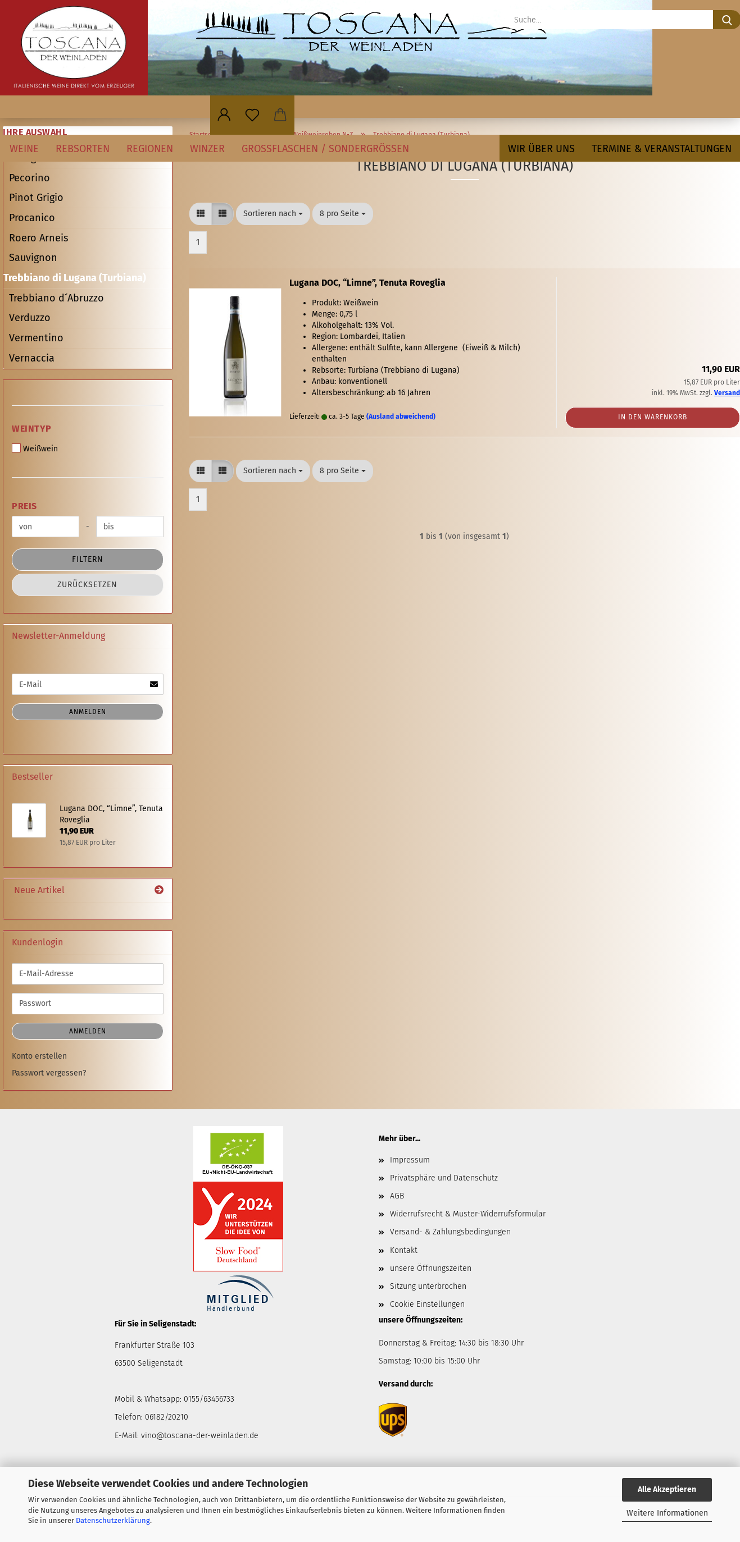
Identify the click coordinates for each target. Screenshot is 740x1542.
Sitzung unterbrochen (428, 1286)
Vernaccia (32, 358)
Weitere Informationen (667, 1513)
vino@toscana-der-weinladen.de (199, 1435)
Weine (24, 149)
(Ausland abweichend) (400, 416)
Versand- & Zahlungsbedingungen (450, 1232)
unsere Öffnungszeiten (430, 1268)
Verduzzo (30, 318)
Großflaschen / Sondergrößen (325, 149)
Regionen (149, 149)
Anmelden (87, 712)
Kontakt (403, 1250)
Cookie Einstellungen (427, 1304)
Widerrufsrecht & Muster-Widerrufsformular (468, 1214)
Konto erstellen (39, 1056)
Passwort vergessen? (49, 1073)
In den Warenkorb (652, 417)
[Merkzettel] (252, 115)
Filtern (87, 559)
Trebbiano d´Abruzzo (56, 298)
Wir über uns (541, 149)
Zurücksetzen (87, 584)
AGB (397, 1196)
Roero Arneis (38, 238)
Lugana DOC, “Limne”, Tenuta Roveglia (367, 282)
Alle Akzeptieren (667, 1489)
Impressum (410, 1160)
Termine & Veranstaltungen (662, 149)
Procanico (32, 218)
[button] (224, 115)
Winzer (207, 149)
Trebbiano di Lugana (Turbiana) (74, 278)
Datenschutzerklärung (113, 1520)
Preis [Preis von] (24, 506)
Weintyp (32, 428)
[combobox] (273, 214)
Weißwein (35, 448)
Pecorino (29, 178)
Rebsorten (83, 149)
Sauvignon (33, 257)
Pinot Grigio (36, 197)
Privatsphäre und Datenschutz (444, 1178)
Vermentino (36, 338)
